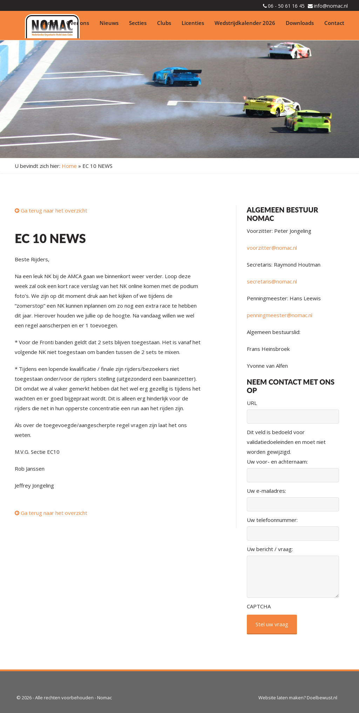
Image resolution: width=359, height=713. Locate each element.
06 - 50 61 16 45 (286, 5)
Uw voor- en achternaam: (277, 461)
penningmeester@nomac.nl (279, 315)
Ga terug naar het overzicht (51, 210)
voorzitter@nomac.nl (272, 247)
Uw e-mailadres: (266, 490)
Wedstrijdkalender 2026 (245, 22)
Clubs (164, 22)
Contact (334, 22)
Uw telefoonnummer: (272, 519)
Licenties (193, 22)
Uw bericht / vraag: (270, 548)
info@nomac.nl (331, 5)
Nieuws (109, 22)
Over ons (77, 22)
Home (48, 22)
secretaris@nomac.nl (272, 281)
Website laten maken (281, 697)
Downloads (300, 22)
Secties (138, 22)
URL (252, 402)
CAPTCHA (259, 606)
